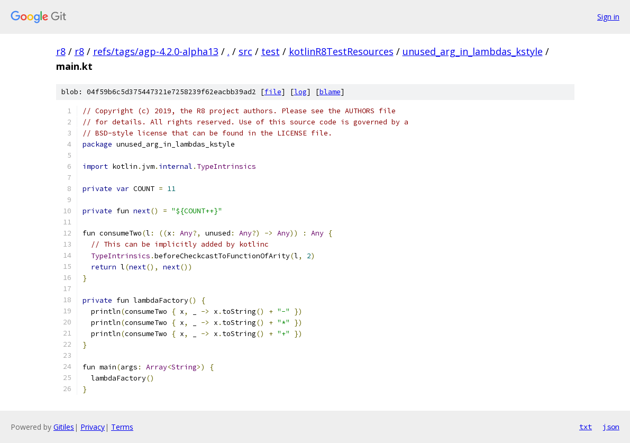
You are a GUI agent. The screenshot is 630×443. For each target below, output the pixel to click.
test (270, 51)
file (272, 91)
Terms (122, 427)
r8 (61, 51)
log (300, 91)
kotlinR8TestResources (341, 51)
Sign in (608, 17)
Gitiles (63, 427)
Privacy (92, 427)
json (610, 426)
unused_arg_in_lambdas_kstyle (473, 51)
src (245, 51)
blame (330, 91)
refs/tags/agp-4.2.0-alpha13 (155, 51)
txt (585, 426)
